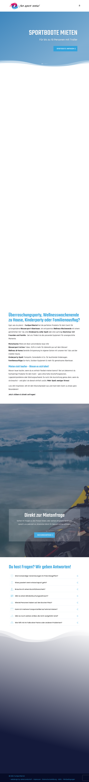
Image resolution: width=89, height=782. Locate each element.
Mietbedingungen (69, 779)
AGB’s (60, 779)
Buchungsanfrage (44, 535)
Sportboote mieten (53, 33)
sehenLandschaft (26, 779)
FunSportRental (19, 776)
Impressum (37, 779)
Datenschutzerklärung (49, 779)
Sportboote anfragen (65, 48)
